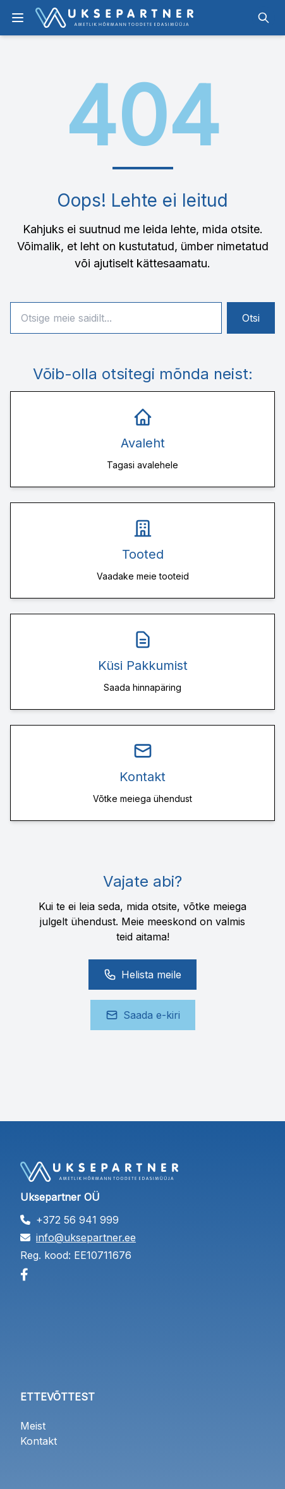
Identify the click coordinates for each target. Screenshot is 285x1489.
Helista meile (142, 974)
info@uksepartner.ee (86, 1237)
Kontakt (38, 1441)
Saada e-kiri (143, 1015)
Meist (32, 1425)
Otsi (251, 318)
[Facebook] (142, 1274)
